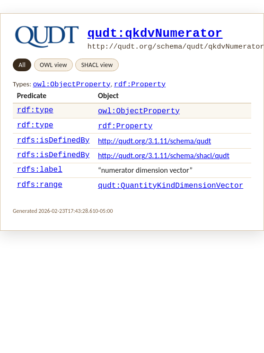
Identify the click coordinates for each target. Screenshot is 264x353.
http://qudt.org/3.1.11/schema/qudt (154, 145)
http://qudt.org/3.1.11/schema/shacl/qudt (163, 161)
